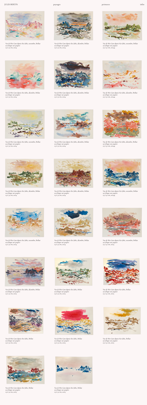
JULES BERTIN (11, 4)
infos (142, 4)
